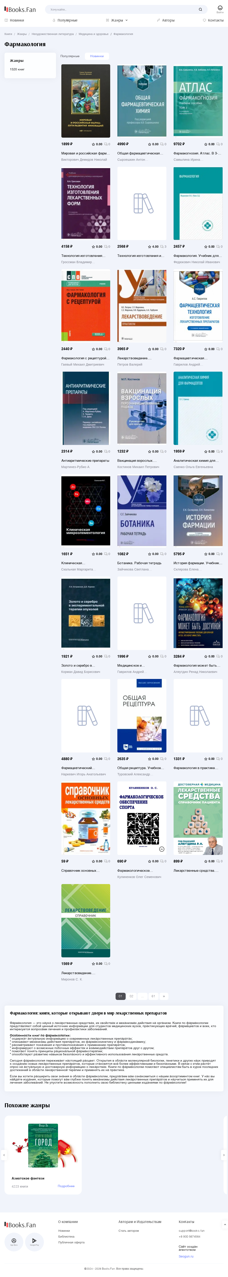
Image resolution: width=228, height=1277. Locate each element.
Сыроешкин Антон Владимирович (131, 159)
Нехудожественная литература (53, 34)
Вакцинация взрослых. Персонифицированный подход (135, 460)
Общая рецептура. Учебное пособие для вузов (139, 768)
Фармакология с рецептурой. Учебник (84, 358)
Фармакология (123, 34)
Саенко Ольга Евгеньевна (193, 467)
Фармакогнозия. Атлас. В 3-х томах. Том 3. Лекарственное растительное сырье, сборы (197, 153)
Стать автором (128, 1230)
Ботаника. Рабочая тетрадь (139, 563)
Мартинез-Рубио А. (75, 467)
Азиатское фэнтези (28, 1178)
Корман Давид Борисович (80, 672)
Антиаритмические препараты (85, 460)
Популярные (70, 56)
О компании (67, 1222)
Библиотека (66, 1236)
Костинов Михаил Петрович (138, 467)
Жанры (22, 34)
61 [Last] (153, 996)
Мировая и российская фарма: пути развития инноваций (85, 153)
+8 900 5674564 (189, 1236)
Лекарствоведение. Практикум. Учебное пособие (140, 358)
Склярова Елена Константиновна (186, 569)
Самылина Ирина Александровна (187, 159)
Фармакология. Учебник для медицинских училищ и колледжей (196, 256)
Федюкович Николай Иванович (197, 262)
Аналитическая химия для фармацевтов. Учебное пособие (194, 460)
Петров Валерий (129, 364)
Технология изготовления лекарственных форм (81, 256)
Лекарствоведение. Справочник (76, 973)
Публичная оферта (71, 1242)
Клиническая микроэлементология (78, 563)
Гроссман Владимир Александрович (76, 262)
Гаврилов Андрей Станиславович (187, 364)
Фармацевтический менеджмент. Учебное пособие (79, 768)
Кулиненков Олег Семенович (139, 877)
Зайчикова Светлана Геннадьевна (133, 569)
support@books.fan (191, 1230)
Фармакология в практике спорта (194, 768)
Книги (8, 34)
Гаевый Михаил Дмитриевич (82, 364)
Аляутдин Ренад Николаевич (195, 672)
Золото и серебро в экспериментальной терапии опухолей (84, 665)
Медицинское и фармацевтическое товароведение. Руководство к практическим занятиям (140, 665)
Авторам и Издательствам (139, 1222)
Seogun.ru (186, 1256)
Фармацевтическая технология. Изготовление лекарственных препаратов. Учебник (196, 358)
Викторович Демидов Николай (84, 159)
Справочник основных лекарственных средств (80, 870)
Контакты (186, 1222)
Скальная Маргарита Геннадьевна (77, 569)
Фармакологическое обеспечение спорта (133, 870)
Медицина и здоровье (94, 34)
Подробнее (66, 1186)
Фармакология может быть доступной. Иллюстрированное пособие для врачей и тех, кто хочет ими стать (196, 665)
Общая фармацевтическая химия (138, 153)
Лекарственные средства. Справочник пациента (194, 870)
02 (131, 996)
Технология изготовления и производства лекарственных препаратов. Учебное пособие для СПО (141, 256)
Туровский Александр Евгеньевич (133, 774)
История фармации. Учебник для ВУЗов (196, 563)
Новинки (97, 56)
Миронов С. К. (72, 979)
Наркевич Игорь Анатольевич (83, 774)
